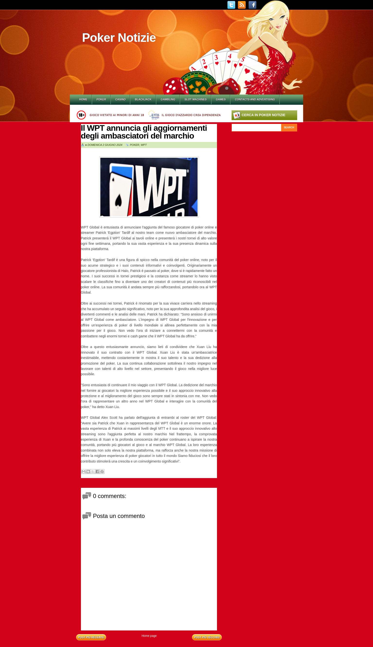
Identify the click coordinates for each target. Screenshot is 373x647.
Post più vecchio (207, 637)
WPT (144, 144)
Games (221, 99)
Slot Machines (196, 99)
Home (83, 99)
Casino (120, 99)
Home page (149, 636)
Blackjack (143, 99)
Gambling (168, 99)
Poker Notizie (119, 37)
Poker (101, 99)
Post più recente (91, 637)
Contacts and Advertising (255, 99)
